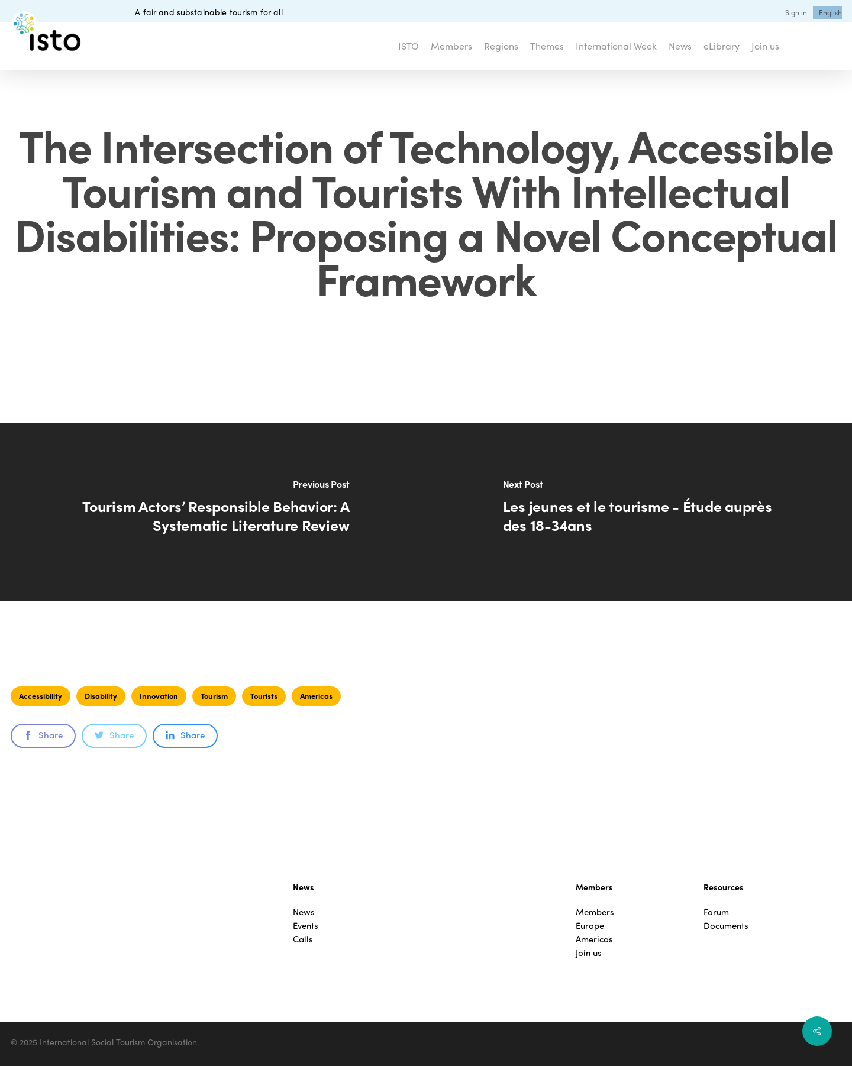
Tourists (263, 695)
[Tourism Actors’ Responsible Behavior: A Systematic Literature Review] (213, 512)
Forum (716, 912)
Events (305, 925)
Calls (303, 939)
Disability (101, 695)
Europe (590, 925)
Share (43, 734)
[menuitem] (830, 12)
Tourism (214, 695)
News (304, 912)
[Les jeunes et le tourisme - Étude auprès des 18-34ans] (639, 512)
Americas (316, 695)
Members (595, 912)
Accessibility (40, 695)
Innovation (159, 695)
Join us (589, 952)
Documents (725, 925)
